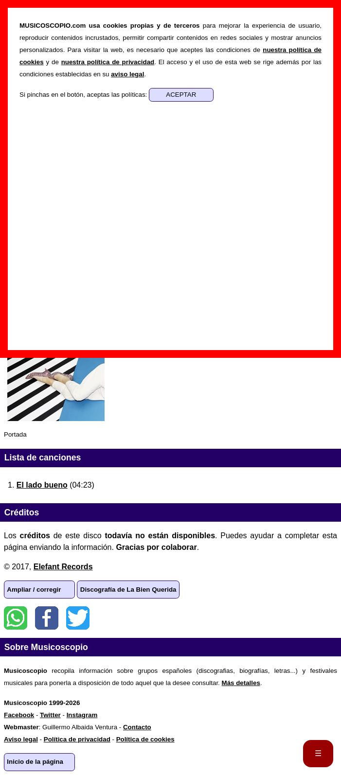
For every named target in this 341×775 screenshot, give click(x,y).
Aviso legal (21, 739)
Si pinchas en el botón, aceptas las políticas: (84, 94)
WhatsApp (15, 618)
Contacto (137, 727)
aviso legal (127, 74)
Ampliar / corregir (34, 589)
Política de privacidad (77, 739)
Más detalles (241, 683)
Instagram (82, 715)
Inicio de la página (35, 761)
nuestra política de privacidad (108, 62)
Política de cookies (145, 739)
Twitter (78, 618)
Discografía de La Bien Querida (128, 589)
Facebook (46, 618)
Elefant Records (63, 567)
